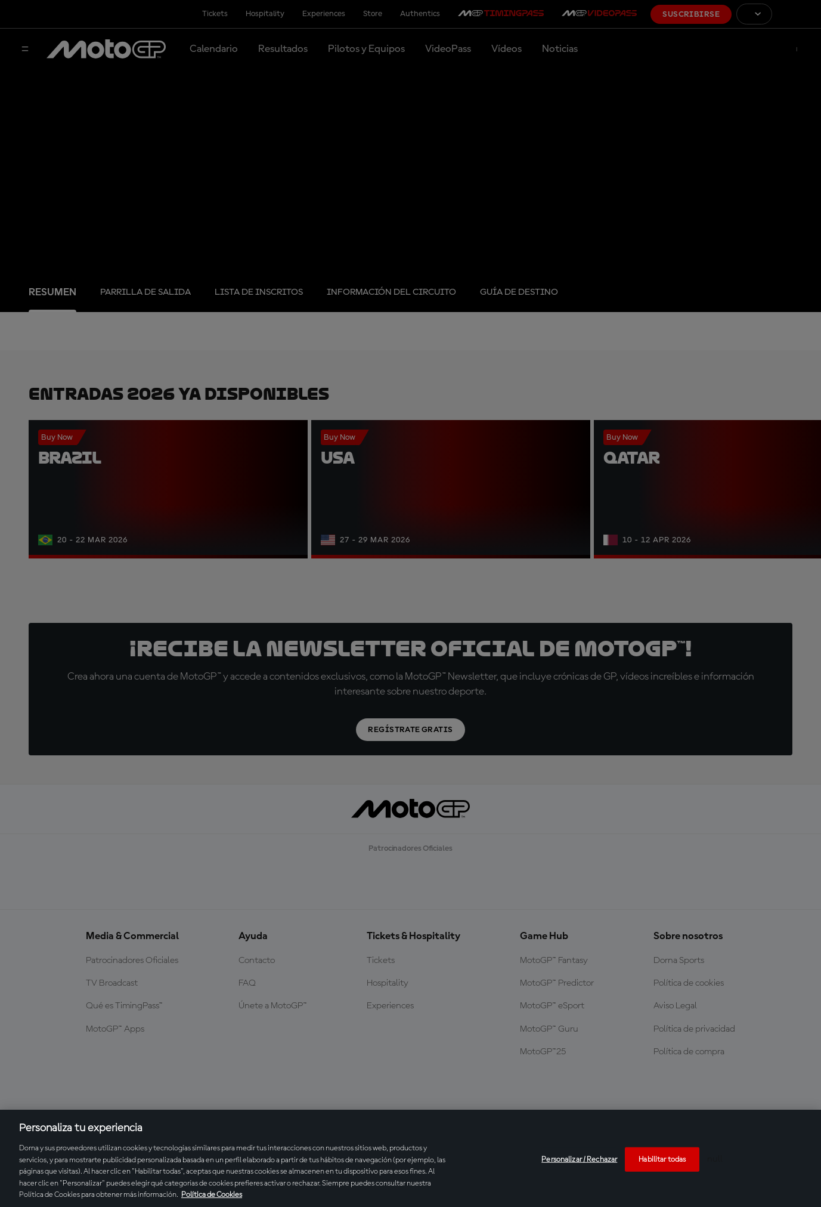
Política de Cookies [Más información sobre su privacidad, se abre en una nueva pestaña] (211, 1195)
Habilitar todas (662, 1159)
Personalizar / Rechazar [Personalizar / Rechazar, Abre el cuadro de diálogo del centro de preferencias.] (579, 1159)
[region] (410, 1158)
